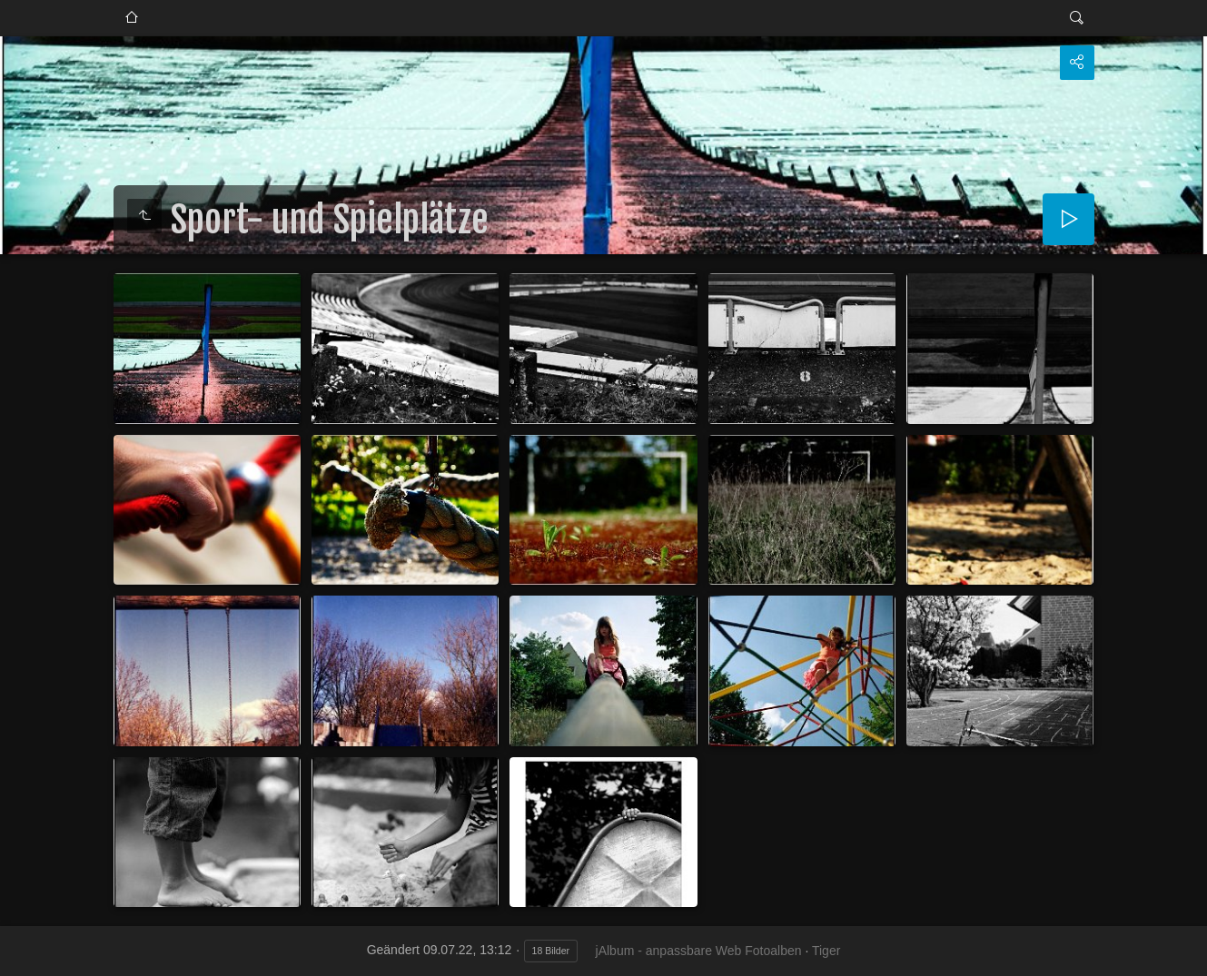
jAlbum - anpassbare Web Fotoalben (699, 950)
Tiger (826, 950)
